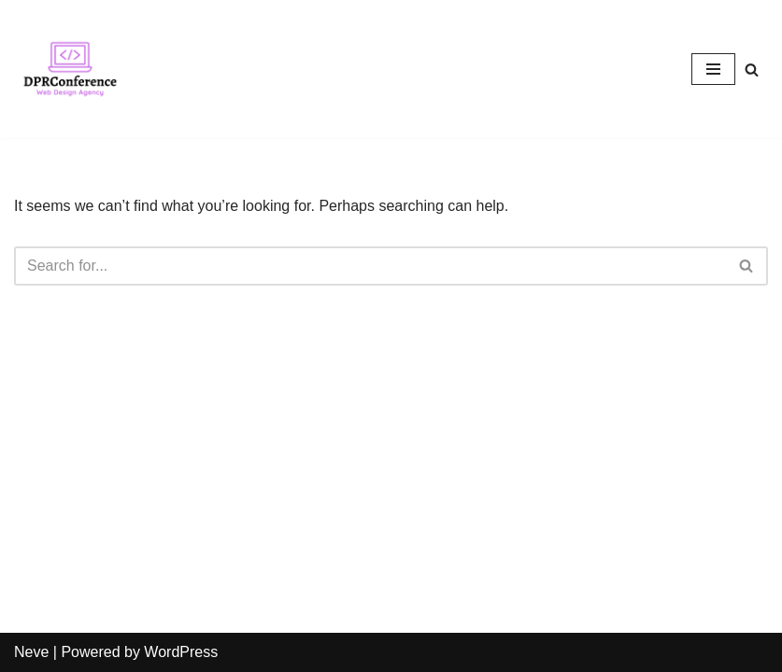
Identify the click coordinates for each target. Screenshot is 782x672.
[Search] (752, 70)
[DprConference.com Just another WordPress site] (70, 69)
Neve (31, 652)
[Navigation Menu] (713, 69)
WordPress (181, 652)
